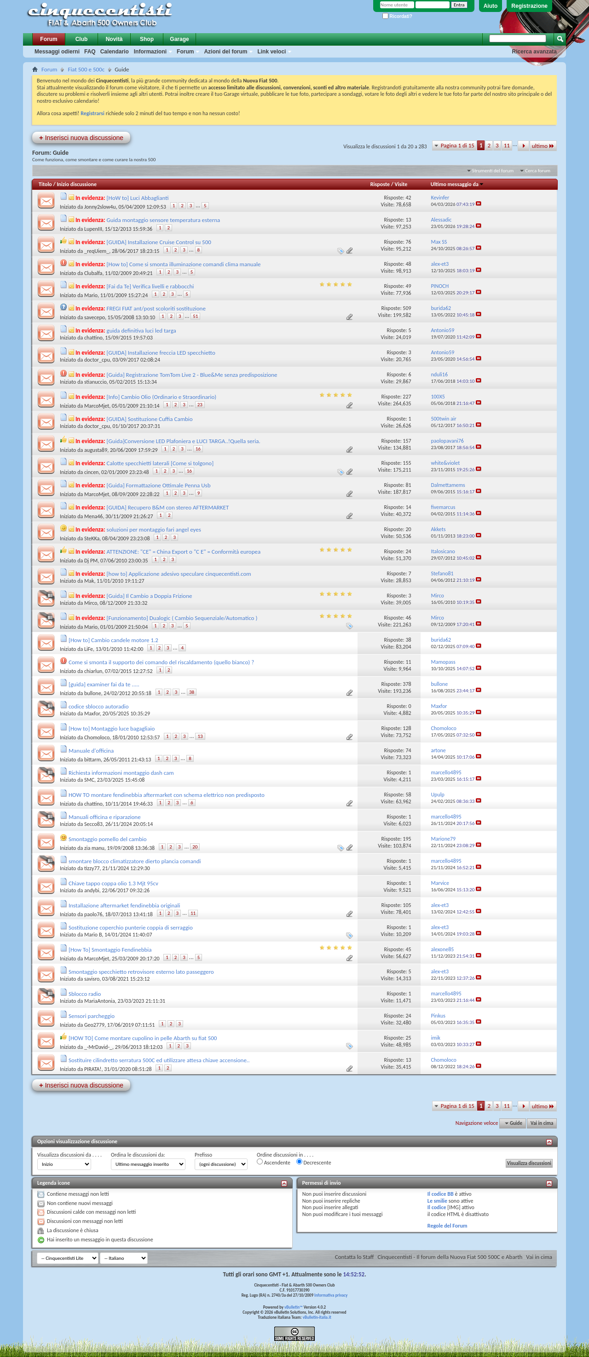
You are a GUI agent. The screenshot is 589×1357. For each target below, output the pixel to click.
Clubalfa (93, 273)
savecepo (94, 317)
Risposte (380, 184)
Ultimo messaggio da (457, 184)
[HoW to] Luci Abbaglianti (138, 197)
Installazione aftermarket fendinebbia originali (124, 905)
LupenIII (93, 229)
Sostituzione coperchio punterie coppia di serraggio (131, 927)
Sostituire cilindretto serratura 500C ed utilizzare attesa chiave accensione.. (159, 1060)
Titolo (45, 184)
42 (408, 197)
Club (81, 39)
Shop (147, 39)
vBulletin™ (293, 1307)
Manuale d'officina (91, 750)
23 (199, 405)
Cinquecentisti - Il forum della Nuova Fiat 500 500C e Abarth (449, 1256)
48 (408, 264)
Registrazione (529, 6)
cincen (91, 472)
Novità (114, 39)
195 (407, 839)
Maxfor (92, 713)
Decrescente (313, 1162)
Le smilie (437, 1201)
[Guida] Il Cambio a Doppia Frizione (149, 595)
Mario (91, 295)
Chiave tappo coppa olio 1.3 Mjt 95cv (113, 883)
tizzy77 (92, 868)
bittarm (92, 759)
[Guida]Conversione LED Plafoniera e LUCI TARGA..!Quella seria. (183, 441)
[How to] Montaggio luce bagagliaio (112, 728)
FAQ (90, 51)
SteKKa (91, 538)
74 (408, 750)
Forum (48, 39)
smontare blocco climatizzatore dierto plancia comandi (135, 861)
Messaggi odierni (57, 51)
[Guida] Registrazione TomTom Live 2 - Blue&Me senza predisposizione (192, 374)
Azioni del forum (225, 51)
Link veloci (271, 51)
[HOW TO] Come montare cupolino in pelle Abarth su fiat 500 (143, 1038)
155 (407, 463)
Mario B (93, 934)
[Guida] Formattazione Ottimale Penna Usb (159, 485)
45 (408, 949)
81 (408, 485)
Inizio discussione (77, 184)
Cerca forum (537, 171)
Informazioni (150, 51)
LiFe (88, 649)
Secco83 (93, 824)
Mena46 (93, 516)
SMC (89, 780)
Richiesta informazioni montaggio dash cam (121, 772)
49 (408, 286)
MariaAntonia (99, 1001)
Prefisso (203, 1155)
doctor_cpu (97, 360)
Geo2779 (94, 1025)
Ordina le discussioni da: (138, 1155)
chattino (93, 337)
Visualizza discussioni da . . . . (69, 1155)
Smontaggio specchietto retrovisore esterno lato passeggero (141, 971)
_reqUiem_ (96, 251)
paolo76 (93, 914)
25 (408, 1038)
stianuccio (95, 382)
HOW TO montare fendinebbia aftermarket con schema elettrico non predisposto (167, 794)
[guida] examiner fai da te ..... (104, 684)
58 (408, 794)
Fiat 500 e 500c (86, 69)
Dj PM (91, 560)
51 (195, 316)
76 (408, 242)
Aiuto (491, 6)
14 (408, 507)
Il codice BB (440, 1194)
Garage (179, 39)
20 (408, 529)
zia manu (94, 848)
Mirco (90, 603)
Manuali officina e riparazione (105, 816)
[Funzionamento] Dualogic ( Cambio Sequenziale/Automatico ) (182, 617)
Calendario (114, 51)
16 (198, 449)
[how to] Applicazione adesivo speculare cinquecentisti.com (179, 573)
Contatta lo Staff (354, 1256)
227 (407, 396)
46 (408, 617)
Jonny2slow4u (100, 207)
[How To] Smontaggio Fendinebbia (110, 949)
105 (407, 905)
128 (407, 728)
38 (408, 640)
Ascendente (273, 1162)
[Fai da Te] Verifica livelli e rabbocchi (150, 286)
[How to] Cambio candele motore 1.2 (113, 640)
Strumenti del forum (493, 171)
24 (408, 551)
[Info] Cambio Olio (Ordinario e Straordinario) (162, 396)
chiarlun (93, 671)
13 (408, 219)
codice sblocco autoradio (99, 706)
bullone (92, 693)
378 (407, 684)
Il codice (436, 1207)
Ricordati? (397, 16)
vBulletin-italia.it (317, 1317)
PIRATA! (93, 1069)
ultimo (543, 145)
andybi (91, 890)
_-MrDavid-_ (98, 1047)
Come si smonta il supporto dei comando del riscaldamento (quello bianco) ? (161, 662)
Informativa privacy (330, 1295)
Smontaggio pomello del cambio (108, 839)
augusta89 (95, 450)
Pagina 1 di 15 (457, 145)
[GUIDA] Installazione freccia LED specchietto (161, 352)
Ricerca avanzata (534, 51)
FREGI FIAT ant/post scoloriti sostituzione (156, 308)
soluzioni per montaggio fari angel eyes (154, 529)
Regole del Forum (447, 1225)
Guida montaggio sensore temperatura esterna (163, 219)
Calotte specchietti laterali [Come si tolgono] (160, 463)
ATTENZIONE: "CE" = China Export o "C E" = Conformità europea (184, 551)
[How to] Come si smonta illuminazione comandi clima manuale (184, 264)
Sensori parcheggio (92, 1015)
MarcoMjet (96, 406)
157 (407, 441)
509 (407, 308)
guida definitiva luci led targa (141, 330)
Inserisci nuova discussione (81, 137)
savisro (91, 979)
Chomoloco (97, 737)
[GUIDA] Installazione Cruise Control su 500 (159, 242)
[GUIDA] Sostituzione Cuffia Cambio (150, 418)
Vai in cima (542, 1123)
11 (507, 145)
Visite (401, 184)
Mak (89, 581)
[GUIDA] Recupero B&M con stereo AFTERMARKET (168, 507)
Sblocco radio (85, 993)
